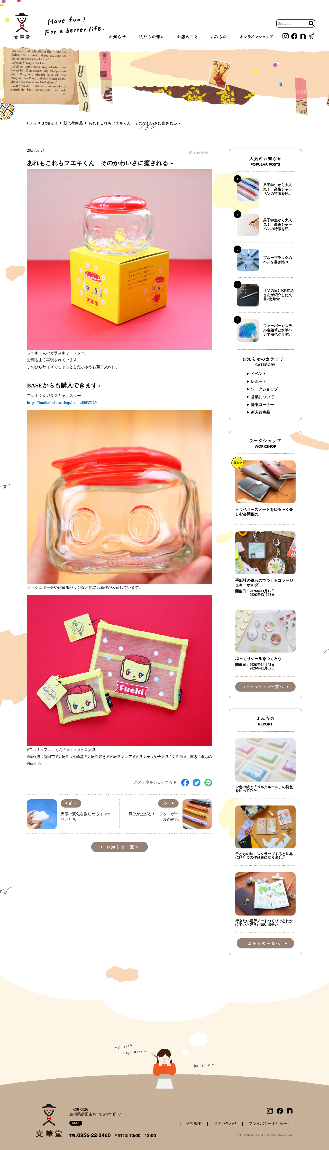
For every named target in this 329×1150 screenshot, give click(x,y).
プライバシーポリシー (268, 1124)
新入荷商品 (198, 153)
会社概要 (194, 1124)
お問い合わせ (225, 1124)
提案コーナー (262, 405)
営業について (262, 397)
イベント (258, 374)
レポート (258, 381)
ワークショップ (264, 389)
